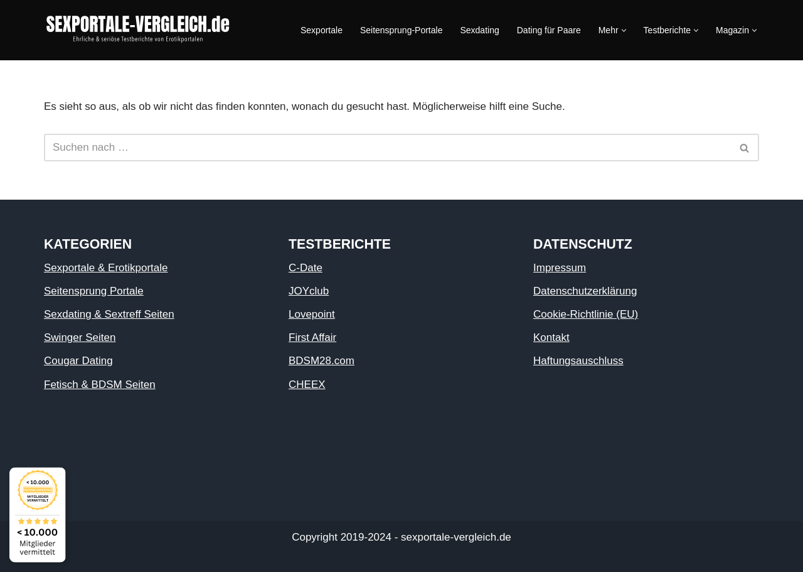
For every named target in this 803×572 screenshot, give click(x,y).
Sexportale (321, 30)
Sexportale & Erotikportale (106, 268)
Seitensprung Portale (94, 291)
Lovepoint (312, 314)
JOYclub (309, 291)
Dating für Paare (549, 30)
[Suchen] (387, 147)
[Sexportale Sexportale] (138, 30)
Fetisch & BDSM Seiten (100, 385)
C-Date (305, 268)
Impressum (559, 268)
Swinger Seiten (79, 337)
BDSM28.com (321, 361)
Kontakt (551, 337)
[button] (624, 30)
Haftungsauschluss (578, 361)
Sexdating (479, 30)
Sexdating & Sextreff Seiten (109, 314)
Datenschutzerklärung (585, 291)
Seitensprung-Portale (401, 30)
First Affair (312, 337)
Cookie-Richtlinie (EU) (585, 314)
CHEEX (307, 385)
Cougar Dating (78, 361)
